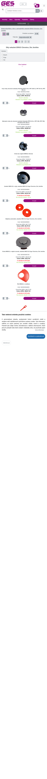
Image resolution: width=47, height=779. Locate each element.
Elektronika (4, 28)
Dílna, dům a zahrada (14, 28)
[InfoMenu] (44, 5)
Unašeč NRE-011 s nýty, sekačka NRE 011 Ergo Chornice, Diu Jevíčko (23, 186)
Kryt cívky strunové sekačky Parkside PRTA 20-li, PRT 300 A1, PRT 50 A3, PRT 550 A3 (23, 89)
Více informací (39, 330)
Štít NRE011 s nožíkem (23, 284)
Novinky (4, 19)
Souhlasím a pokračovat (36, 336)
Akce (10, 19)
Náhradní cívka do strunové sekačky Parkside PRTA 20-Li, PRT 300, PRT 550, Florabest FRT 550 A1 (23, 121)
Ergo (4, 57)
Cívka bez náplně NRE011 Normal (23, 153)
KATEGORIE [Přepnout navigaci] (23, 24)
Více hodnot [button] (22, 65)
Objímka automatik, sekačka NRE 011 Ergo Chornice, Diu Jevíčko (23, 219)
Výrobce (3, 51)
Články (32, 19)
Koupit (34, 103)
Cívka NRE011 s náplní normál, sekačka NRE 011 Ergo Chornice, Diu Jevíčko (23, 251)
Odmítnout (6, 343)
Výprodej (17, 19)
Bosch (5, 55)
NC (4, 60)
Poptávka (25, 19)
